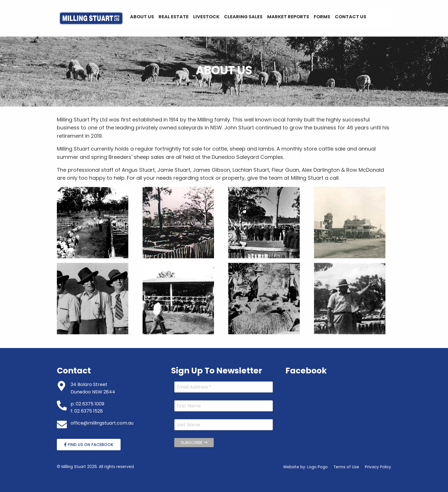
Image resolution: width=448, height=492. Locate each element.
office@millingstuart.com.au (102, 423)
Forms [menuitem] (322, 16)
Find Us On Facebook (88, 445)
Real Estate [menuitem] (174, 16)
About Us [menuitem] (142, 16)
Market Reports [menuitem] (288, 16)
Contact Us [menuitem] (350, 16)
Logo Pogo (317, 467)
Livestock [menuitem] (206, 16)
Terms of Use (346, 467)
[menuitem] (91, 18)
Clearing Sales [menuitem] (243, 16)
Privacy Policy (378, 467)
